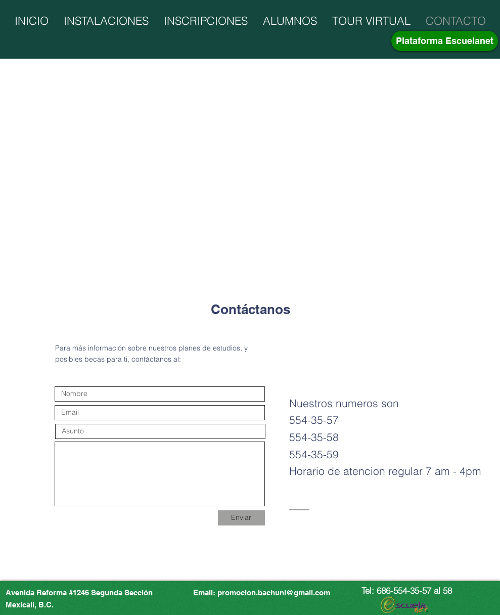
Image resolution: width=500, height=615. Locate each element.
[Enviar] (241, 517)
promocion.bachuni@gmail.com (273, 592)
